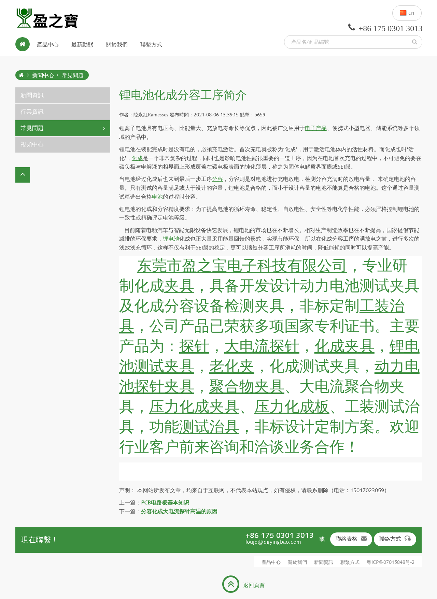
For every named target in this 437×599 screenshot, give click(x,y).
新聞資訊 (32, 95)
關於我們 (117, 44)
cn (407, 13)
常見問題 (73, 75)
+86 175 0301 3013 (279, 535)
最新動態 (82, 44)
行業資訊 (32, 112)
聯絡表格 (351, 539)
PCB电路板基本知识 (165, 502)
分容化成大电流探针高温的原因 (179, 511)
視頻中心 (32, 144)
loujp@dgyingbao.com (273, 542)
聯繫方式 (151, 44)
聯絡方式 (395, 539)
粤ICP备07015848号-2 (390, 562)
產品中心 (48, 44)
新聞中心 (43, 75)
